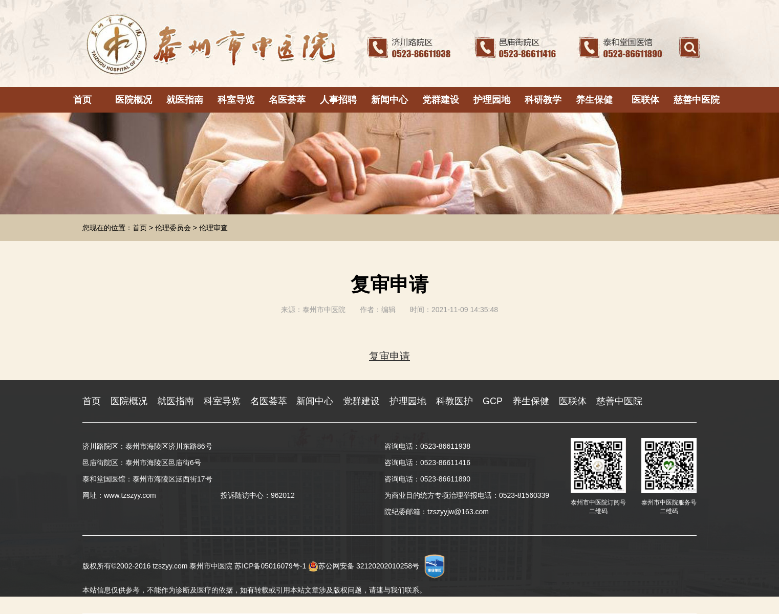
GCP (493, 401)
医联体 (645, 100)
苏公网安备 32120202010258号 (363, 566)
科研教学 (543, 100)
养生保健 (594, 100)
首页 (82, 100)
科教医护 (454, 401)
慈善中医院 (697, 100)
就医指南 (184, 100)
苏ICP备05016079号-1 (270, 566)
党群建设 (440, 100)
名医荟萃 (287, 100)
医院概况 (133, 100)
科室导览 (236, 100)
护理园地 (491, 100)
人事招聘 (338, 100)
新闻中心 (389, 100)
